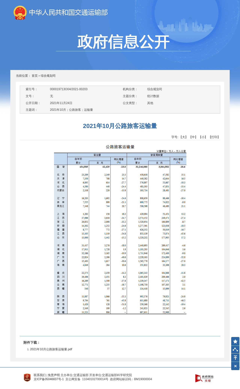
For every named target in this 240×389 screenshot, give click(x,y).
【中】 (193, 137)
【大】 (183, 137)
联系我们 (40, 375)
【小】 (203, 137)
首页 (35, 75)
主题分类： (130, 96)
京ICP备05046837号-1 (49, 379)
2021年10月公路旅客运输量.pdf (51, 349)
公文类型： (130, 103)
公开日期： (33, 103)
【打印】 (214, 137)
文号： (30, 96)
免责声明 (54, 375)
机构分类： (130, 89)
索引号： (32, 89)
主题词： (32, 109)
